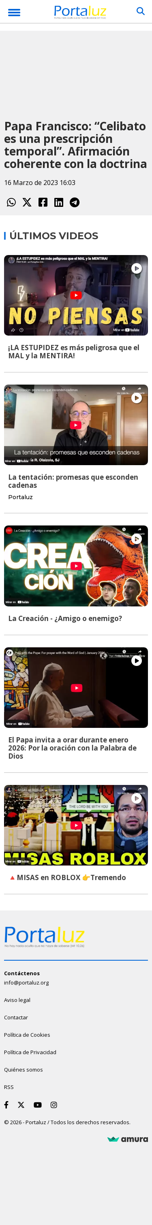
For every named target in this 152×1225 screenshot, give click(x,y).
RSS (9, 1087)
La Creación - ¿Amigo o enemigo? (65, 618)
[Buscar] (141, 11)
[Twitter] (22, 1105)
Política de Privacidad (30, 1052)
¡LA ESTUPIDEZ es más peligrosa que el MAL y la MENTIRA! (73, 351)
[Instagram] (55, 1105)
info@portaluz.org (26, 982)
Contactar (16, 1017)
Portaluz (20, 497)
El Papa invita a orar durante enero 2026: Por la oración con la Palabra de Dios (72, 748)
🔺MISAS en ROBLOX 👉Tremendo (67, 877)
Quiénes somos (23, 1069)
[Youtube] (39, 1105)
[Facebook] (8, 1105)
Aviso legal (17, 1000)
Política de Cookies (27, 1034)
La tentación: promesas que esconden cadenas (73, 481)
